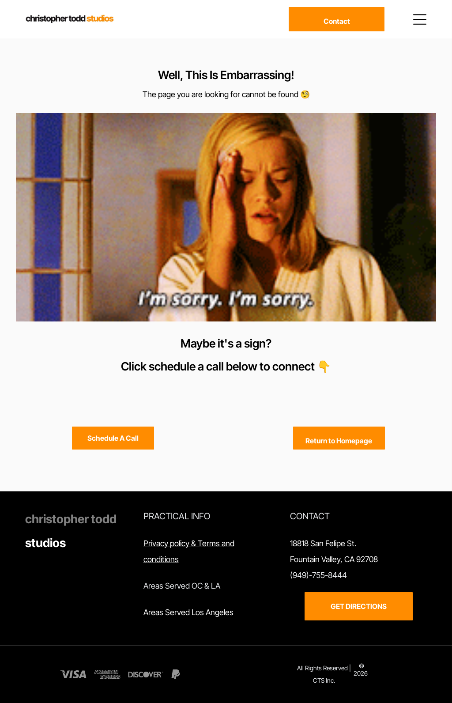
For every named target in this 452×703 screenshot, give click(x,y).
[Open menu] (419, 19)
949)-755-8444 (320, 575)
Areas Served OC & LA (181, 585)
